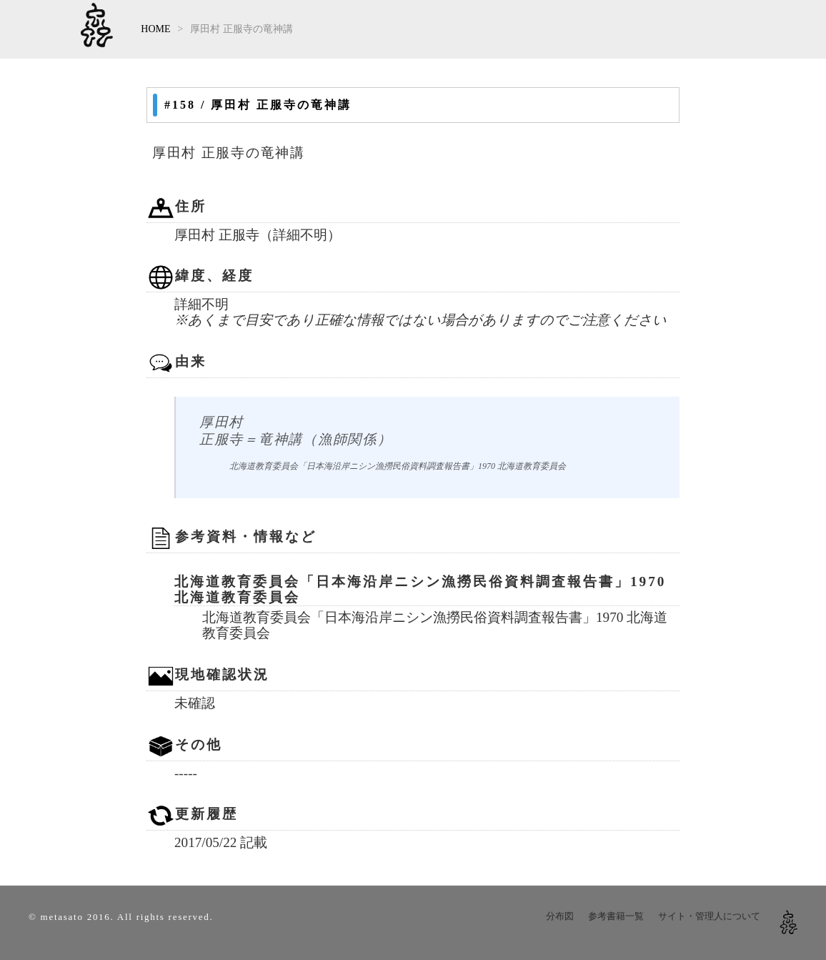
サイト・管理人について (709, 916)
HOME (155, 29)
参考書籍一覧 (616, 916)
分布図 (560, 916)
